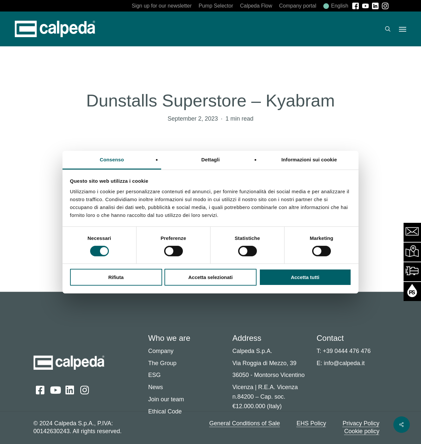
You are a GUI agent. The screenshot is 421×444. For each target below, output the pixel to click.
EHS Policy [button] (311, 423)
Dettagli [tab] (210, 159)
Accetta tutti (305, 277)
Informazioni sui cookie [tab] (309, 159)
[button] (402, 29)
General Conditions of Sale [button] (244, 423)
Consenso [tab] (112, 159)
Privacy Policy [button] (360, 423)
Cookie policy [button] (361, 431)
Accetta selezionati (210, 277)
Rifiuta (116, 277)
